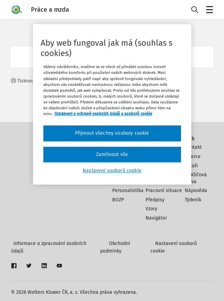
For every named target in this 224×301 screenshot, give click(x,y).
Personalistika (127, 190)
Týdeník (193, 200)
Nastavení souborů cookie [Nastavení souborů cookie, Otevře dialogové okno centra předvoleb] (112, 171)
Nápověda (196, 190)
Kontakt (193, 147)
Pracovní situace (164, 190)
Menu (208, 10)
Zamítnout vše (112, 154)
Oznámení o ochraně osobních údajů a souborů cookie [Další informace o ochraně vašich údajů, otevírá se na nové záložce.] (103, 113)
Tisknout (23, 81)
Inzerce (193, 156)
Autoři (191, 166)
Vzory (151, 209)
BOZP (118, 200)
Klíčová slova (196, 178)
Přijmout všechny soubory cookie (112, 133)
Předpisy (155, 200)
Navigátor (156, 218)
